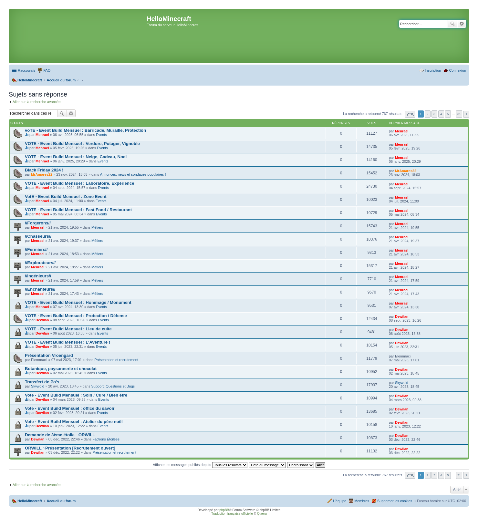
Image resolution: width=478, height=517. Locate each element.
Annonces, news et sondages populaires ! (133, 174)
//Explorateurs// (40, 262)
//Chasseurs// (38, 236)
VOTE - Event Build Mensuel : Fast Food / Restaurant (78, 209)
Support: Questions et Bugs (113, 386)
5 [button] (448, 114)
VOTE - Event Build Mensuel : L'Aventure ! (67, 342)
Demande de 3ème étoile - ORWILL (60, 434)
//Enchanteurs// (40, 289)
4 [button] (441, 114)
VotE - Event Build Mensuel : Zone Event (66, 196)
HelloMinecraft (29, 501)
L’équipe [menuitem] (339, 501)
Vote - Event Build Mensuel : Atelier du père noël (74, 421)
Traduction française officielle (232, 513)
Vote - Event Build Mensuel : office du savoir (69, 408)
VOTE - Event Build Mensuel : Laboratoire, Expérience (79, 183)
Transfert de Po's (42, 381)
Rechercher (452, 24)
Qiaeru (262, 513)
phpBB (224, 510)
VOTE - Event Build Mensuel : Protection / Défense (76, 315)
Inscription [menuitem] (433, 70)
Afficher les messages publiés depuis (200, 465)
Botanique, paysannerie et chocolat (61, 368)
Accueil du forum (61, 501)
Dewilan (42, 320)
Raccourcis (26, 70)
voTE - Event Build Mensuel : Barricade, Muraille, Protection (85, 130)
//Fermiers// (36, 249)
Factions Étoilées (105, 439)
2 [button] (428, 114)
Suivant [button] (466, 114)
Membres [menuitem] (361, 501)
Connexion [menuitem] (457, 70)
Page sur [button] (410, 114)
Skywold (37, 386)
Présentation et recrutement (116, 360)
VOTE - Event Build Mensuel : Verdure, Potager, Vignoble (82, 143)
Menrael (42, 135)
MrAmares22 (41, 174)
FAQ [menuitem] (46, 70)
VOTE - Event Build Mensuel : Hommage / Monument (78, 302)
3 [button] (434, 114)
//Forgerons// (38, 223)
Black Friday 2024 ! (44, 170)
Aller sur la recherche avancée (37, 102)
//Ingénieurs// (38, 276)
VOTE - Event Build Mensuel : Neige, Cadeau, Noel (76, 156)
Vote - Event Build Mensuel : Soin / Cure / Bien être (76, 395)
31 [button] (459, 114)
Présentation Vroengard (49, 355)
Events (101, 135)
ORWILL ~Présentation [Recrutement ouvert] (70, 448)
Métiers (97, 227)
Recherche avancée (461, 24)
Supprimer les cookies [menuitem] (394, 501)
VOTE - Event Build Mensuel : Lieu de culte (68, 328)
